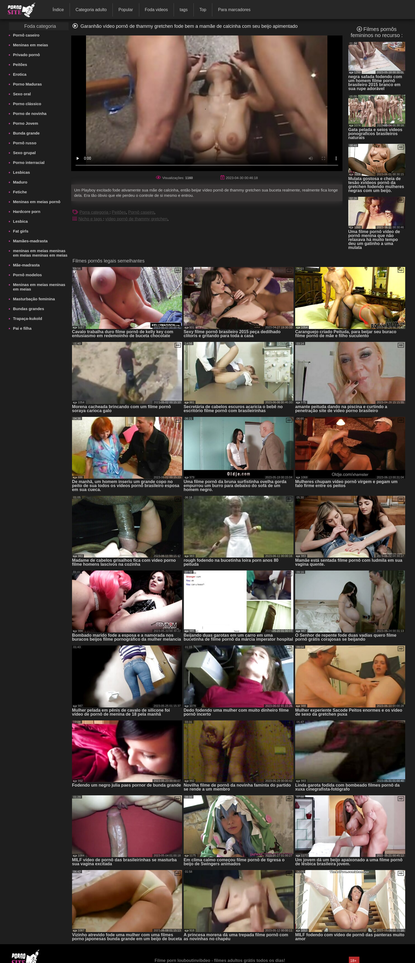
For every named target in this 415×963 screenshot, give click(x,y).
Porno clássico (27, 103)
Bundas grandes (28, 308)
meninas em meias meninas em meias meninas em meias (40, 252)
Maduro (20, 182)
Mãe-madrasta (26, 265)
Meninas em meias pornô (36, 201)
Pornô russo (24, 143)
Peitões (20, 64)
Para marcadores (234, 9)
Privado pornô (26, 54)
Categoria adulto (91, 9)
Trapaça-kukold (27, 318)
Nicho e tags (90, 219)
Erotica (19, 74)
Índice (58, 9)
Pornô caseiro (26, 35)
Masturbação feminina (34, 299)
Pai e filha (22, 328)
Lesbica (20, 221)
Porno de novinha (30, 113)
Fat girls (20, 231)
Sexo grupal (24, 152)
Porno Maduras (27, 84)
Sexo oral (22, 94)
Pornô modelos (27, 275)
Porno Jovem (25, 123)
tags (184, 9)
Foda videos (156, 9)
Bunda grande (26, 133)
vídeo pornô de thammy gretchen (136, 219)
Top (202, 9)
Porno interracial (28, 162)
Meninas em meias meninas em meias (39, 286)
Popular (125, 9)
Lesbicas (21, 172)
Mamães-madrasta (30, 241)
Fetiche (20, 192)
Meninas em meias (30, 45)
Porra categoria (94, 212)
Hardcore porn (26, 211)
